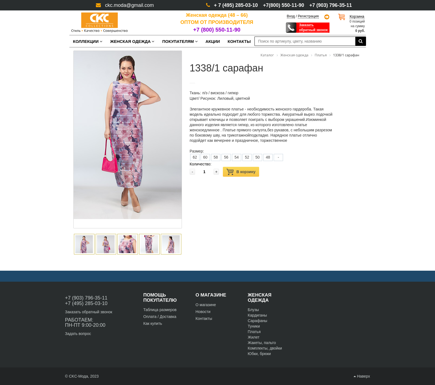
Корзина (357, 16)
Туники (254, 326)
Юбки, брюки (259, 353)
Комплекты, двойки (265, 348)
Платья (254, 331)
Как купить (152, 323)
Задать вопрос (78, 333)
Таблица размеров (160, 310)
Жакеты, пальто (262, 342)
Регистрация (308, 16)
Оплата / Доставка (159, 316)
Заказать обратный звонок (88, 312)
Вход (291, 16)
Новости (203, 311)
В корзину (241, 172)
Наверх (362, 376)
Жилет (254, 337)
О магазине (206, 305)
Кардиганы (257, 315)
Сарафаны (257, 320)
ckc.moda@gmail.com (129, 5)
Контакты (204, 318)
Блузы (253, 310)
